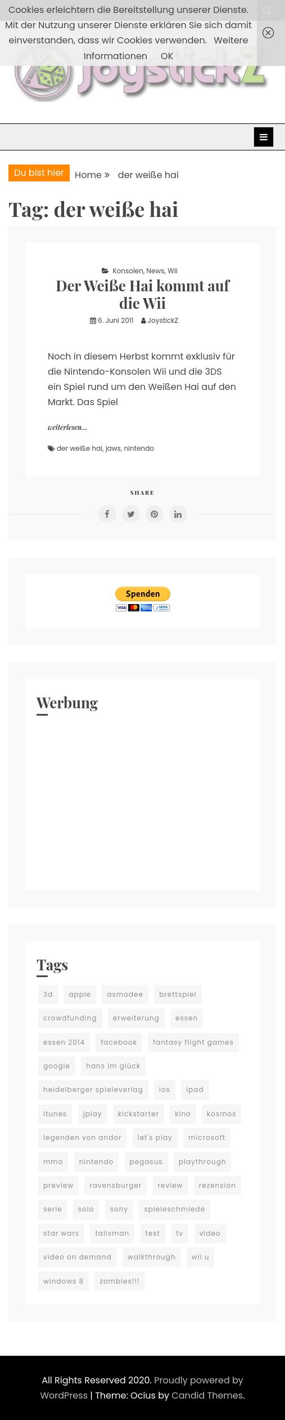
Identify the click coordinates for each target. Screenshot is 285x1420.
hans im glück (113, 1066)
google (56, 1066)
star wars (61, 1233)
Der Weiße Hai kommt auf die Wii (142, 294)
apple (80, 994)
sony (119, 1209)
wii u (201, 1257)
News (156, 271)
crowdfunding (70, 1018)
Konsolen (127, 271)
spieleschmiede (174, 1209)
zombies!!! (119, 1281)
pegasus (146, 1161)
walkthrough (152, 1257)
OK (167, 56)
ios (164, 1089)
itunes (55, 1114)
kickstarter (138, 1114)
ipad (194, 1089)
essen (186, 1018)
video (210, 1233)
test (153, 1233)
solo (86, 1209)
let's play (155, 1137)
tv (179, 1233)
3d (48, 994)
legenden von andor (82, 1137)
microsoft (206, 1137)
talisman (112, 1233)
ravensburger (115, 1185)
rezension (217, 1185)
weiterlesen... (67, 427)
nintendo (139, 448)
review (170, 1185)
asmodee (125, 994)
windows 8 (63, 1281)
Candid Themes (207, 1395)
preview (58, 1185)
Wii (173, 271)
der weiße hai (79, 448)
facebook (119, 1042)
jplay (92, 1114)
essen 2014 (64, 1042)
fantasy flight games (193, 1042)
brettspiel (178, 994)
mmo (53, 1161)
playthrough (203, 1161)
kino (183, 1114)
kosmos (221, 1114)
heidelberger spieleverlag (93, 1089)
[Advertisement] (142, 800)
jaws (113, 448)
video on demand (77, 1257)
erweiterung (136, 1018)
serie (52, 1209)
